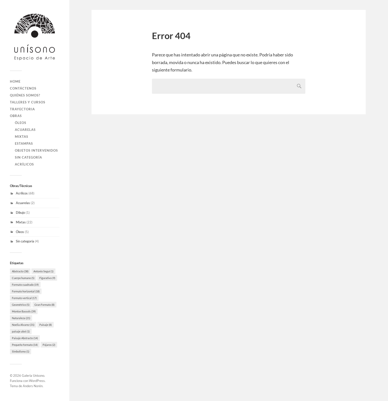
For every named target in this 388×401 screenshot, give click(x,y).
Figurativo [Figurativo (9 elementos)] (47, 278)
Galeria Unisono (33, 375)
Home (15, 81)
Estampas (24, 143)
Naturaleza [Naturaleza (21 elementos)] (21, 318)
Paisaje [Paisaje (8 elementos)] (45, 324)
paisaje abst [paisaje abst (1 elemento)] (21, 331)
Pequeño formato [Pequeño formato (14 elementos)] (25, 344)
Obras (16, 116)
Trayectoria (22, 109)
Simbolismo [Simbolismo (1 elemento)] (20, 351)
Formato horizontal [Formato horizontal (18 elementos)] (26, 291)
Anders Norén (33, 386)
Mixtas (21, 137)
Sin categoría (28, 157)
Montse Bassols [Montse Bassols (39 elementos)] (24, 311)
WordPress (37, 381)
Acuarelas (25, 130)
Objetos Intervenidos (36, 150)
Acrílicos (24, 164)
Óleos (20, 123)
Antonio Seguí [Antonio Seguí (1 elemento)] (43, 271)
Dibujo (20, 212)
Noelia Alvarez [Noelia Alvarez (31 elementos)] (23, 324)
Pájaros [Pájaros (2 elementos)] (49, 344)
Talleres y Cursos (27, 102)
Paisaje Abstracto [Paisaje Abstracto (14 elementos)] (25, 338)
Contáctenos (23, 88)
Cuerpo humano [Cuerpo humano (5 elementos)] (23, 278)
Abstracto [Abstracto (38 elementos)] (20, 271)
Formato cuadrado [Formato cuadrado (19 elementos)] (25, 284)
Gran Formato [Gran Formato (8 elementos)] (44, 304)
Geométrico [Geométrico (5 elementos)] (20, 304)
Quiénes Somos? (25, 95)
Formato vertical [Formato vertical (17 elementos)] (24, 298)
